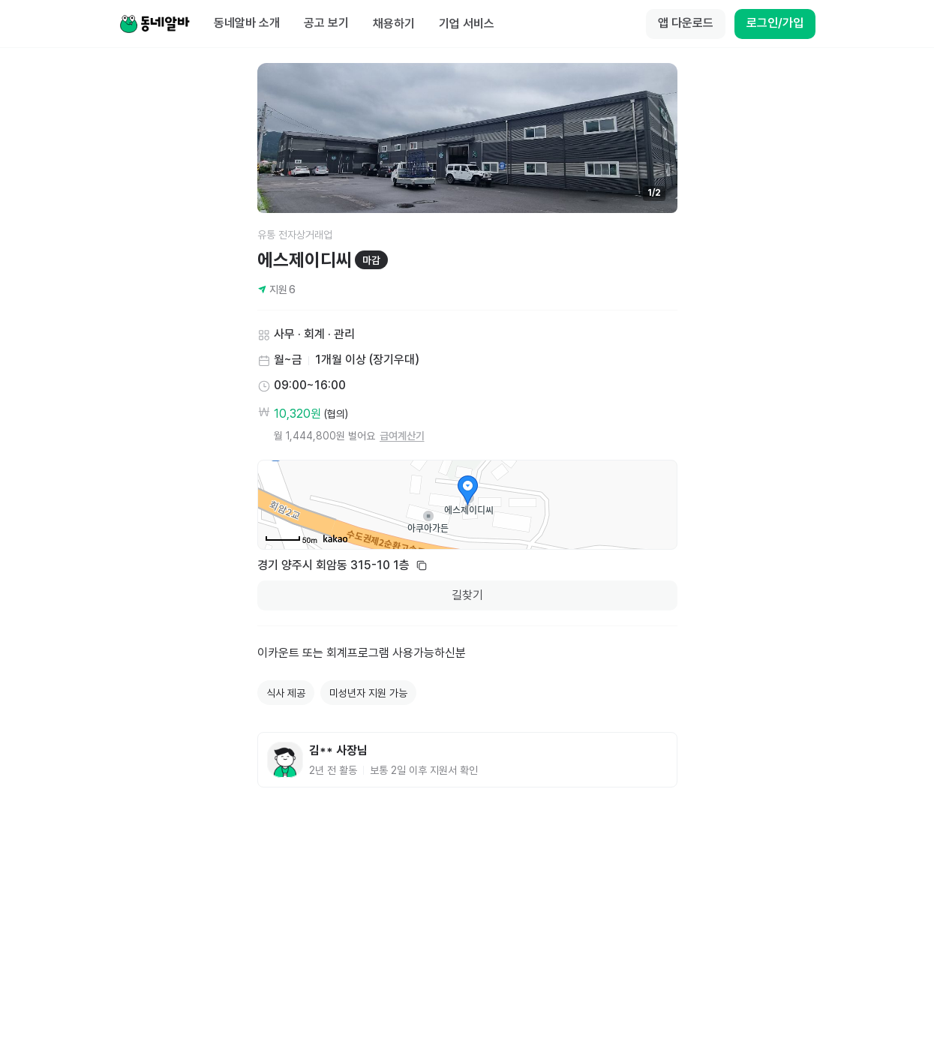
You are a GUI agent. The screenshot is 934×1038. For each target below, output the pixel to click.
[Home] (154, 24)
